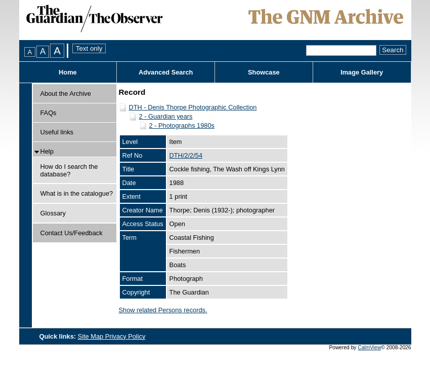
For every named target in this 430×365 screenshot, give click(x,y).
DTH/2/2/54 (185, 155)
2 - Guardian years (166, 116)
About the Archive (65, 93)
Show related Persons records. (163, 310)
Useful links (56, 132)
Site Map (91, 336)
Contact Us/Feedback (71, 233)
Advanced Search (166, 72)
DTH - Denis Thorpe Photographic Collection (193, 107)
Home (68, 72)
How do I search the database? (69, 170)
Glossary (53, 213)
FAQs (48, 113)
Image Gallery (361, 72)
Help (47, 151)
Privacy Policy (125, 336)
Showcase (264, 72)
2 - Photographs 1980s (181, 125)
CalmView (369, 347)
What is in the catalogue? (76, 193)
